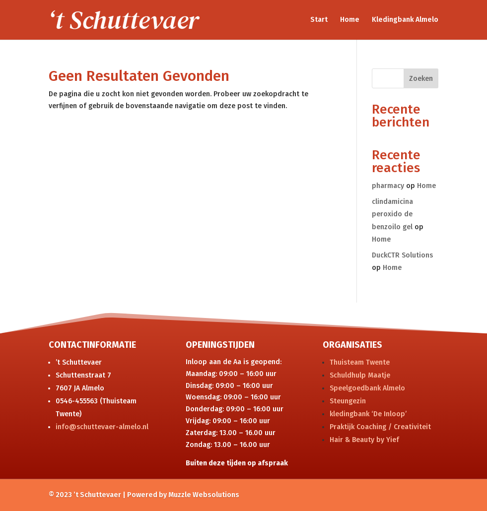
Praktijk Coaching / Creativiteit (380, 427)
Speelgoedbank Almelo (367, 388)
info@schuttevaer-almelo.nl (102, 427)
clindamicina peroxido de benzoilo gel (392, 214)
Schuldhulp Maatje (360, 375)
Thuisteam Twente (360, 362)
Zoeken (421, 78)
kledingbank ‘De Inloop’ (368, 414)
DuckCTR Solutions (402, 255)
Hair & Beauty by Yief (364, 440)
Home (349, 20)
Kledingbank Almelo (405, 20)
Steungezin (348, 401)
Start (319, 20)
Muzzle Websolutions (203, 495)
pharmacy (388, 186)
